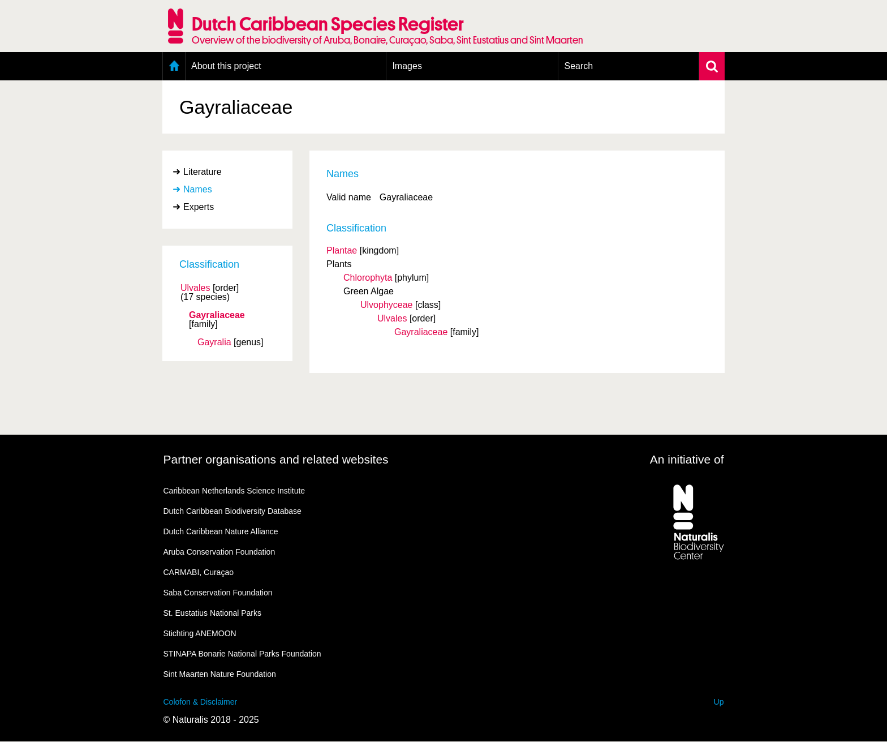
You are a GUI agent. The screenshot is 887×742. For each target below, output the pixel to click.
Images (406, 66)
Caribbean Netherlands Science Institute (234, 490)
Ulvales (195, 288)
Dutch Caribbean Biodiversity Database (232, 511)
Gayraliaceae (217, 315)
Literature (202, 172)
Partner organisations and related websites (276, 459)
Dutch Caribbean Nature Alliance (220, 531)
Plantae (341, 250)
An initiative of (687, 459)
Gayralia (214, 342)
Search (578, 66)
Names (197, 189)
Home (174, 66)
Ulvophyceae (386, 305)
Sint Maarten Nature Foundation (219, 674)
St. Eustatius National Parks (212, 612)
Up (719, 701)
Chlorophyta (367, 277)
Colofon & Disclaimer (200, 701)
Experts (198, 207)
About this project (226, 66)
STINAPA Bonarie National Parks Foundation (242, 653)
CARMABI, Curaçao (198, 572)
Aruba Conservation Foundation (219, 551)
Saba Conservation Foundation (218, 592)
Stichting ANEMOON (199, 633)
